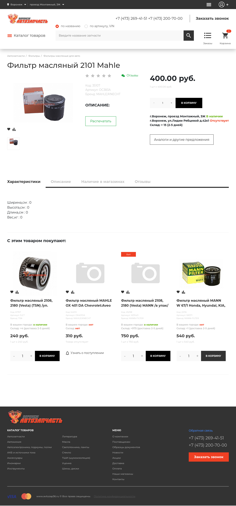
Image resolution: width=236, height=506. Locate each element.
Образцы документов (126, 447)
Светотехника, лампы (75, 447)
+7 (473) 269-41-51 (131, 18)
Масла (66, 441)
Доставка (118, 463)
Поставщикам (121, 441)
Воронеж (16, 4)
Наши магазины (122, 473)
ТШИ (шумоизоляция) (76, 457)
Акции (116, 457)
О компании (120, 436)
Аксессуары (14, 457)
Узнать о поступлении (85, 353)
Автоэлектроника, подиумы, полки (29, 447)
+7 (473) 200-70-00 (165, 18)
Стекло (66, 452)
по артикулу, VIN (99, 26)
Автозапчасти (16, 436)
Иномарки (14, 463)
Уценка (66, 463)
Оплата (117, 468)
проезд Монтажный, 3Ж (45, 4)
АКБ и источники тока (21, 452)
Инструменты (16, 468)
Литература (69, 436)
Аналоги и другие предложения (181, 140)
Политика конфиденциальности (114, 496)
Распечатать (100, 121)
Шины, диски (70, 468)
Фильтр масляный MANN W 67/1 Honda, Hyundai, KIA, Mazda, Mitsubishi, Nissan (201, 303)
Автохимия (14, 441)
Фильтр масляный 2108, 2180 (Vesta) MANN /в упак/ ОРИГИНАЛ (144, 303)
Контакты (118, 479)
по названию (68, 26)
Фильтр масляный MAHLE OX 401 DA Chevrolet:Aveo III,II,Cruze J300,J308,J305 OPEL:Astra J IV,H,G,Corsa (89, 303)
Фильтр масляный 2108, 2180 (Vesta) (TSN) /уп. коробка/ (31, 303)
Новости (117, 452)
